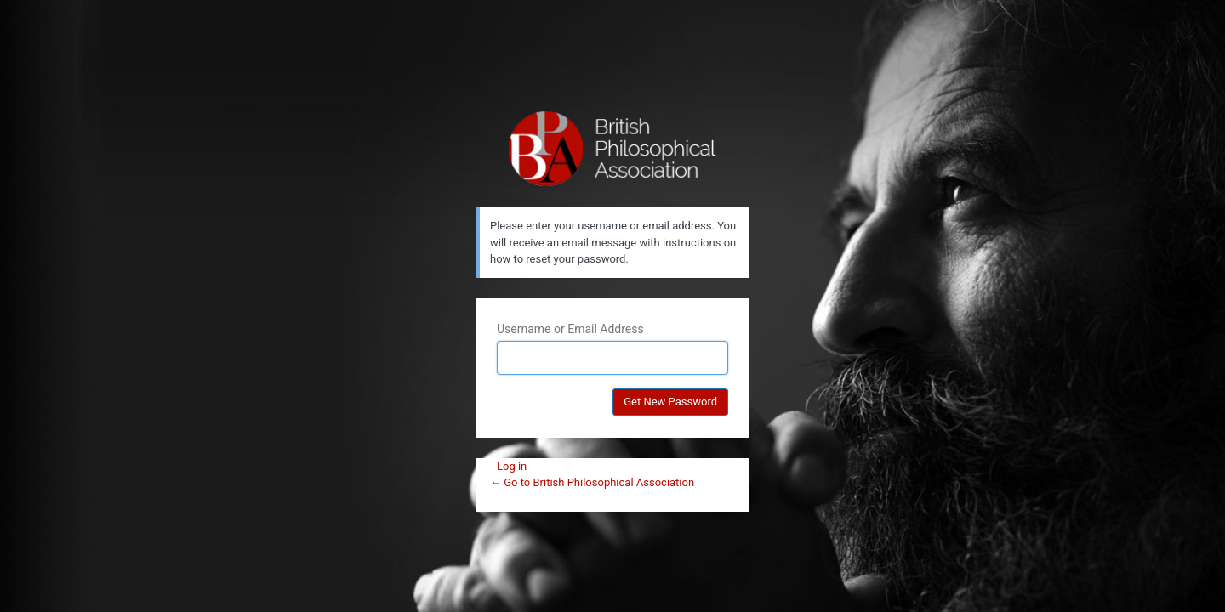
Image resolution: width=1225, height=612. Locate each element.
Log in (512, 466)
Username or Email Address (570, 329)
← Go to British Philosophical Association (592, 482)
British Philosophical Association (613, 148)
